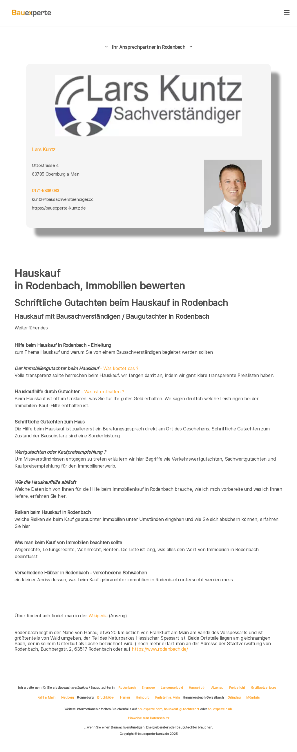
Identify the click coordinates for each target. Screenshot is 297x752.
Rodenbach (127, 688)
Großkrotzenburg (263, 688)
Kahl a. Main (46, 697)
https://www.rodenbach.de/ (160, 649)
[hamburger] (286, 13)
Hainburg (142, 697)
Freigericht (237, 688)
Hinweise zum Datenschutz (148, 718)
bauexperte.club (220, 709)
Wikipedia (98, 615)
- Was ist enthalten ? (69, 391)
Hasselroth (197, 688)
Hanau (125, 697)
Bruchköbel (105, 697)
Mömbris (253, 697)
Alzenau (217, 688)
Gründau (233, 697)
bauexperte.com (149, 709)
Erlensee (148, 688)
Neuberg (67, 697)
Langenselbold (172, 688)
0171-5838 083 (45, 190)
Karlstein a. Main (167, 697)
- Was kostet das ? (76, 368)
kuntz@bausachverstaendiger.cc (62, 199)
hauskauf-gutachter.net (181, 709)
